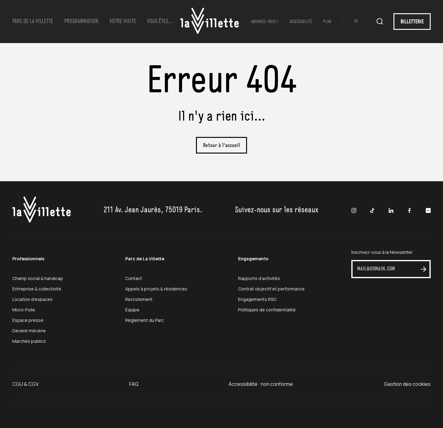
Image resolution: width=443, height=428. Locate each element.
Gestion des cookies (407, 384)
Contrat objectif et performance (271, 289)
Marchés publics (29, 341)
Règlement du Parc (144, 320)
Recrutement (139, 299)
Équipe (132, 310)
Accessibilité (300, 21)
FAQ (133, 384)
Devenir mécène (29, 331)
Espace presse (27, 320)
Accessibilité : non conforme (261, 384)
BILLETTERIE (412, 22)
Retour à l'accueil (221, 145)
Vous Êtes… (160, 21)
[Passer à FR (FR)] (359, 21)
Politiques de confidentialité (267, 310)
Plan (327, 21)
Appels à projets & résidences (156, 289)
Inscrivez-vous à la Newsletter (382, 252)
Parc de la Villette (32, 21)
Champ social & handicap (37, 278)
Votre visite (123, 21)
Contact (133, 278)
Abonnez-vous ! (264, 21)
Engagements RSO (257, 299)
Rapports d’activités (259, 278)
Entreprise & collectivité (36, 289)
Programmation (81, 21)
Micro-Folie (23, 310)
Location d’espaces (32, 299)
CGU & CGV (25, 384)
